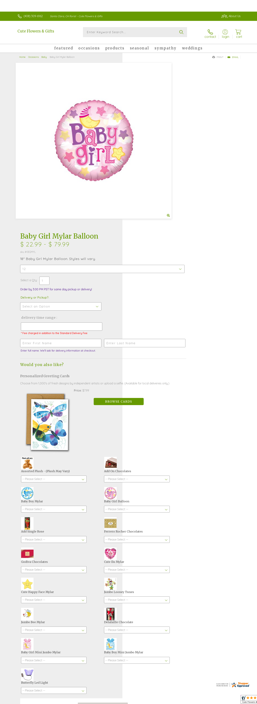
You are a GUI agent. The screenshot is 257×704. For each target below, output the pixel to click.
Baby (44, 54)
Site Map (231, 700)
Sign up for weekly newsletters (173, 572)
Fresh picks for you (97, 574)
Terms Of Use (162, 700)
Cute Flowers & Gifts (35, 31)
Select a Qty (137, 108)
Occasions (33, 54)
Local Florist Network (208, 700)
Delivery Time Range (146, 145)
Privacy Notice (183, 700)
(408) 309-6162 (33, 16)
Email (233, 54)
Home (22, 54)
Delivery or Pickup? (143, 125)
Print (218, 54)
